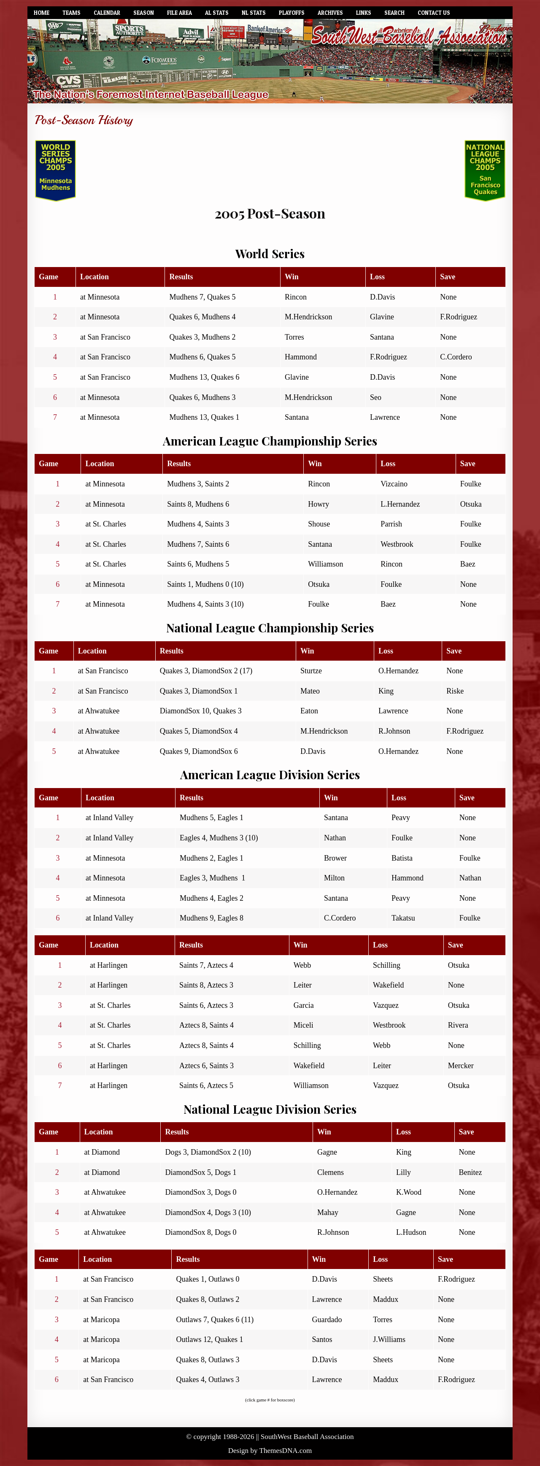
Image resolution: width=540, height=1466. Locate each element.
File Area (179, 12)
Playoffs (292, 12)
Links (363, 12)
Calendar (107, 12)
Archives (330, 12)
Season (143, 12)
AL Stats (217, 12)
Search (394, 12)
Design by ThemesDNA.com (270, 1451)
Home (41, 12)
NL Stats (254, 12)
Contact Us (434, 12)
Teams (71, 12)
